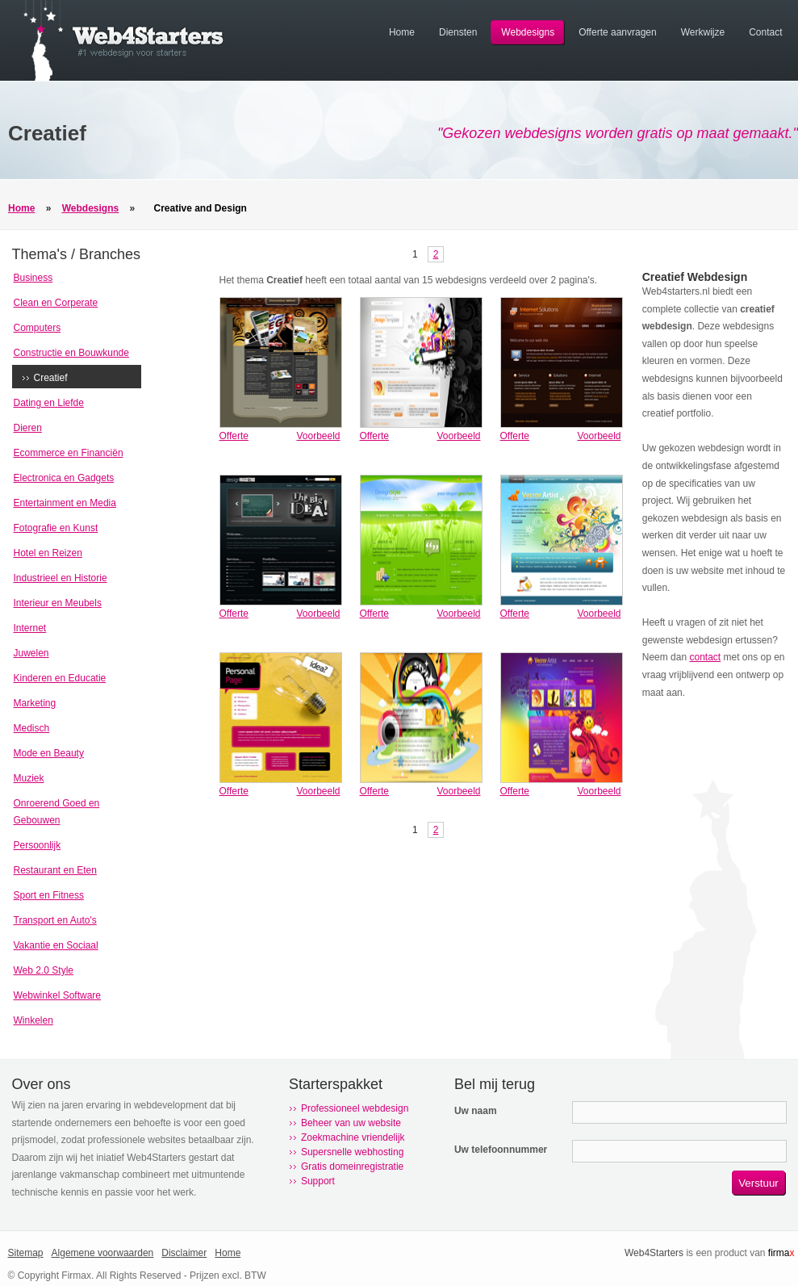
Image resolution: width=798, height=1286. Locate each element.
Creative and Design (200, 208)
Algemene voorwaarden (103, 1253)
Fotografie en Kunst (56, 528)
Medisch (32, 728)
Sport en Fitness (49, 895)
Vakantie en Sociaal (56, 945)
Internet (30, 628)
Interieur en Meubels (58, 603)
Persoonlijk (37, 845)
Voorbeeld (318, 436)
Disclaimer (184, 1253)
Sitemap (26, 1253)
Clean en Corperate (56, 302)
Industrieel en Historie (60, 578)
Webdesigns (90, 208)
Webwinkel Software (58, 995)
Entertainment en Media (65, 503)
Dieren (28, 428)
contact (705, 657)
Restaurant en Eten (55, 870)
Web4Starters (654, 1253)
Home (21, 208)
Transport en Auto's (55, 920)
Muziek (29, 778)
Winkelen (33, 1020)
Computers (37, 327)
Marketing (35, 703)
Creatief (51, 377)
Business (33, 277)
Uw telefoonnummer (500, 1149)
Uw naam (475, 1110)
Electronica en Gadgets (64, 478)
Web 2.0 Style (43, 970)
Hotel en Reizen (48, 553)
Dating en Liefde (49, 402)
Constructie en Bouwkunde (71, 352)
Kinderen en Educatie (60, 678)
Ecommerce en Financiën (68, 453)
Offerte (234, 436)
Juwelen (31, 653)
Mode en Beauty (49, 753)
